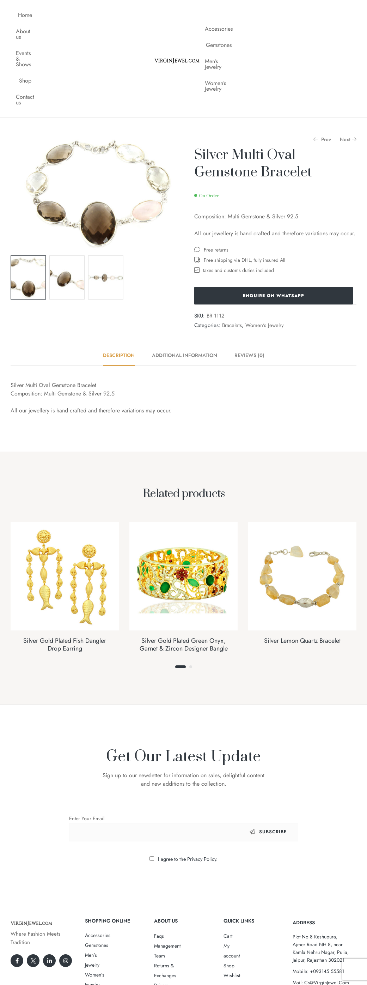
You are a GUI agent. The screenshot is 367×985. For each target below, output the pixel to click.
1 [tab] (180, 595)
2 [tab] (190, 595)
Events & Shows (99, 15)
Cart (228, 864)
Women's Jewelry (264, 254)
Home (31, 15)
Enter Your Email (86, 747)
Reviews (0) (249, 284)
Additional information (184, 284)
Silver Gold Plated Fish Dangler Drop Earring (64, 573)
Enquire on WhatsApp (273, 224)
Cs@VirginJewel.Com (326, 911)
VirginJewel (181, 958)
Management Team (173, 874)
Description (119, 284)
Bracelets (232, 254)
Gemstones (268, 15)
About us (59, 15)
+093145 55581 (327, 900)
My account (235, 874)
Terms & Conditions (174, 904)
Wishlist (232, 894)
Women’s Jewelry (269, 31)
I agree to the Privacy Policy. (188, 787)
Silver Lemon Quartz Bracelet (302, 569)
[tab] (122, 284)
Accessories (230, 15)
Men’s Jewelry (307, 15)
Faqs (159, 864)
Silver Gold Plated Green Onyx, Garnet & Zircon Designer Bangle (184, 573)
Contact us (82, 31)
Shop (135, 15)
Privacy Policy (168, 894)
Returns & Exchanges (175, 884)
